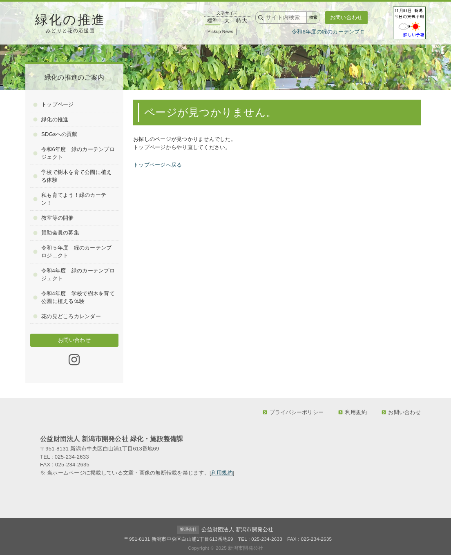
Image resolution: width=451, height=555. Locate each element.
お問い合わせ (346, 17)
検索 (313, 17)
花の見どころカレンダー (67, 316)
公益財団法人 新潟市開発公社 (237, 529)
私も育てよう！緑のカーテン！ (69, 199)
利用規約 (352, 412)
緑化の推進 (50, 119)
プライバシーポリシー (293, 412)
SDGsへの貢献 (55, 134)
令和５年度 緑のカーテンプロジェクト (72, 252)
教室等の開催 (53, 218)
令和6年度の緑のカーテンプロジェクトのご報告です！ (359, 32)
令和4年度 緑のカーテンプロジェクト (74, 274)
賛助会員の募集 (56, 233)
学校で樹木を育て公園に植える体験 (72, 176)
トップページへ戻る (157, 165)
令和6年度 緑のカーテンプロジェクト (74, 153)
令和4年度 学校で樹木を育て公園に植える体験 (74, 297)
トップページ (53, 104)
